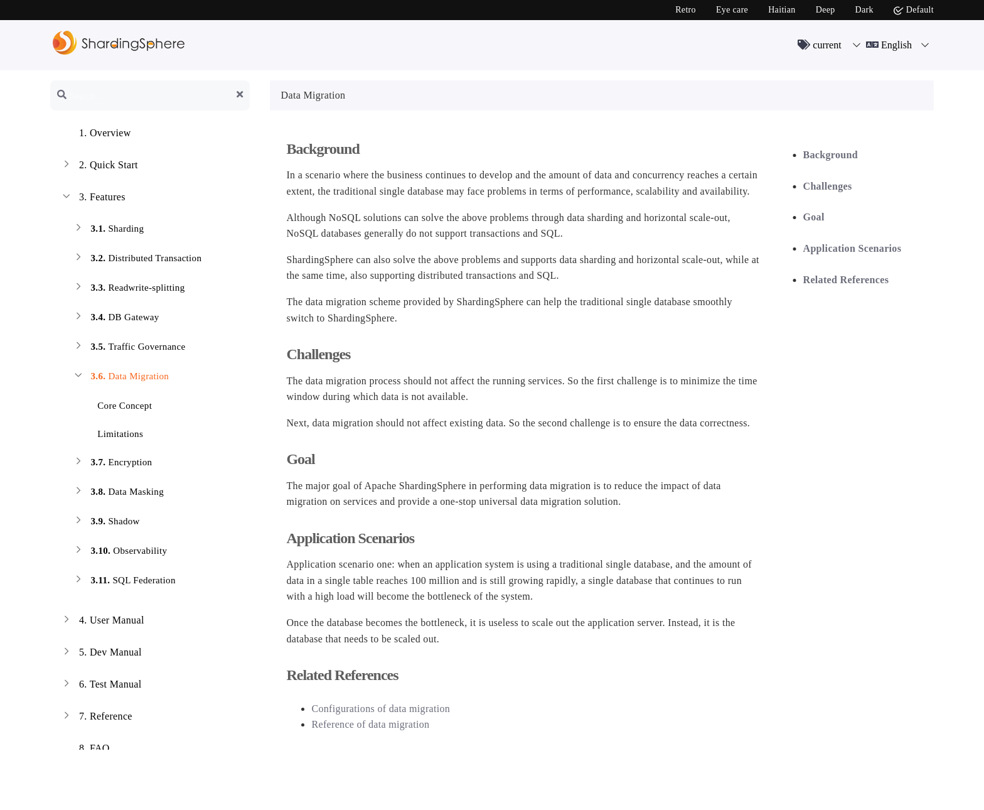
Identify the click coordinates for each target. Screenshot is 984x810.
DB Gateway (115, 318)
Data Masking (118, 493)
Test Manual (101, 686)
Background (830, 154)
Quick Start (99, 166)
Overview (95, 134)
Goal (814, 217)
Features (93, 198)
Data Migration (120, 377)
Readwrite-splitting (128, 289)
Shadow (106, 522)
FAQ (85, 750)
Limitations (112, 431)
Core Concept (117, 403)
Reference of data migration (370, 724)
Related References (846, 279)
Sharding (108, 230)
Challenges (827, 186)
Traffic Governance (128, 348)
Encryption (112, 463)
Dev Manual (101, 654)
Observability (119, 552)
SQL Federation (124, 581)
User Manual (102, 622)
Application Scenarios (852, 248)
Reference (96, 718)
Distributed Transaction (136, 259)
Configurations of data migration (380, 708)
